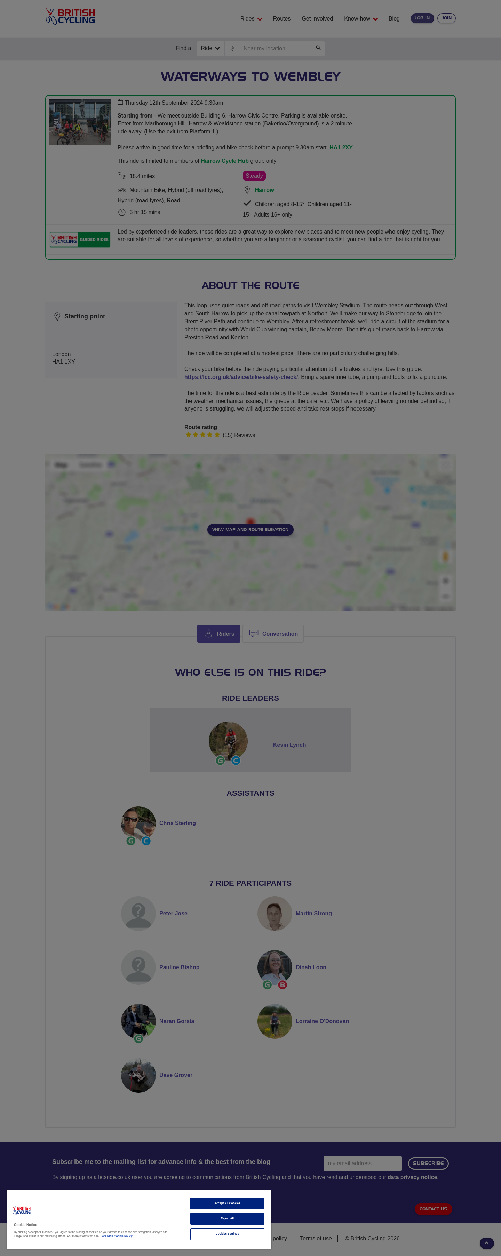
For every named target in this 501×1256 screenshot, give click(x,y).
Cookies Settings (227, 1233)
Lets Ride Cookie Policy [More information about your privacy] (117, 1236)
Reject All (227, 1218)
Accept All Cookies (227, 1203)
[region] (139, 1219)
